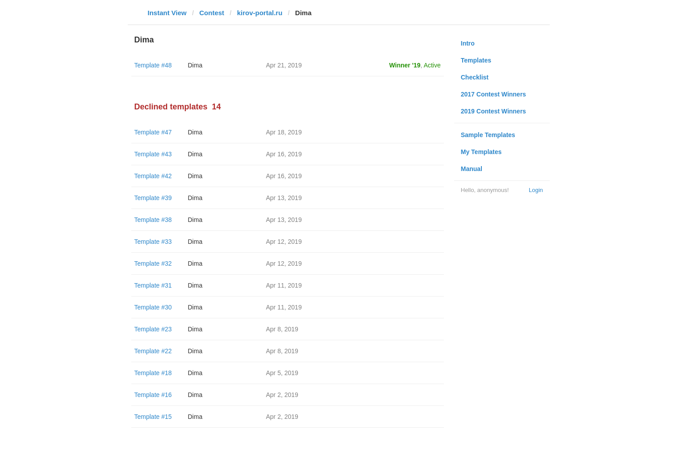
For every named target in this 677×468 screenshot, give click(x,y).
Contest (211, 13)
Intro (468, 43)
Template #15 (153, 416)
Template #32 (153, 263)
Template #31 (153, 285)
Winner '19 (405, 65)
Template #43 (153, 154)
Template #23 (153, 329)
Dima (195, 65)
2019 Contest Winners (493, 111)
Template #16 (153, 394)
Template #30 (153, 307)
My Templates (481, 151)
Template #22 (153, 351)
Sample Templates (488, 134)
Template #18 (153, 372)
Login (536, 190)
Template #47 (153, 132)
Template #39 (153, 197)
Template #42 (153, 176)
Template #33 (153, 241)
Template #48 (153, 65)
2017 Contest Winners (493, 94)
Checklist (475, 77)
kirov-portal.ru (260, 13)
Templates (476, 60)
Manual (471, 168)
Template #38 (153, 219)
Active (432, 65)
